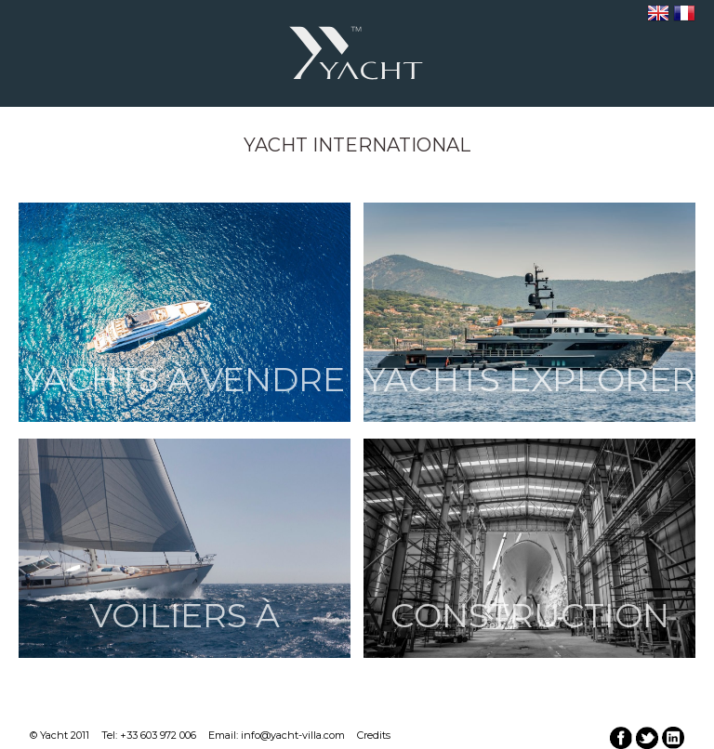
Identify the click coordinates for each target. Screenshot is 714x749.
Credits (373, 735)
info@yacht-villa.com (293, 735)
